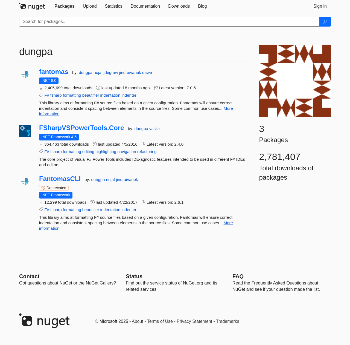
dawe (147, 72)
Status (134, 276)
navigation (126, 151)
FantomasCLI (60, 179)
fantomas (53, 72)
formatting (72, 95)
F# (46, 95)
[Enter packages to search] (169, 22)
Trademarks (227, 321)
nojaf (99, 72)
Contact (29, 276)
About (137, 321)
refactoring (147, 151)
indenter (128, 95)
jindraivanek (130, 72)
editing (88, 151)
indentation (110, 95)
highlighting (105, 151)
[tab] (64, 6)
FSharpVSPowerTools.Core (81, 128)
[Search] (325, 22)
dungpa (86, 72)
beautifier (90, 95)
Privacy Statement (194, 321)
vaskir (154, 128)
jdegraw (111, 72)
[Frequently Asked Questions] (238, 276)
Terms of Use (160, 321)
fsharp (56, 95)
